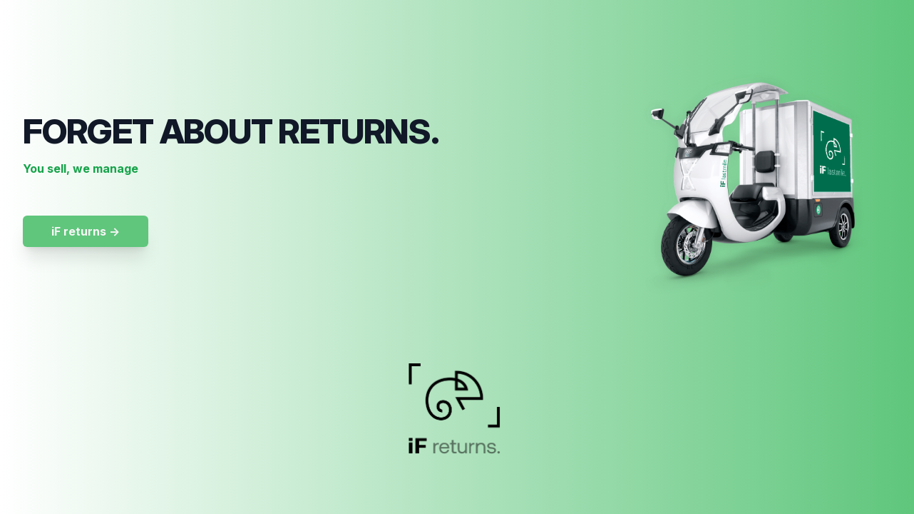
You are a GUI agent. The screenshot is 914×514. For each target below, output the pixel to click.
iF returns (85, 231)
